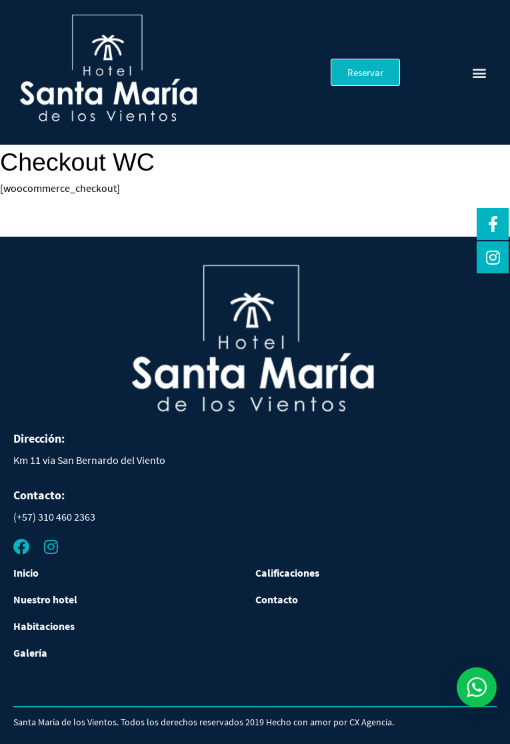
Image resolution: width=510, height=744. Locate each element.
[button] (479, 72)
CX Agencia (370, 722)
